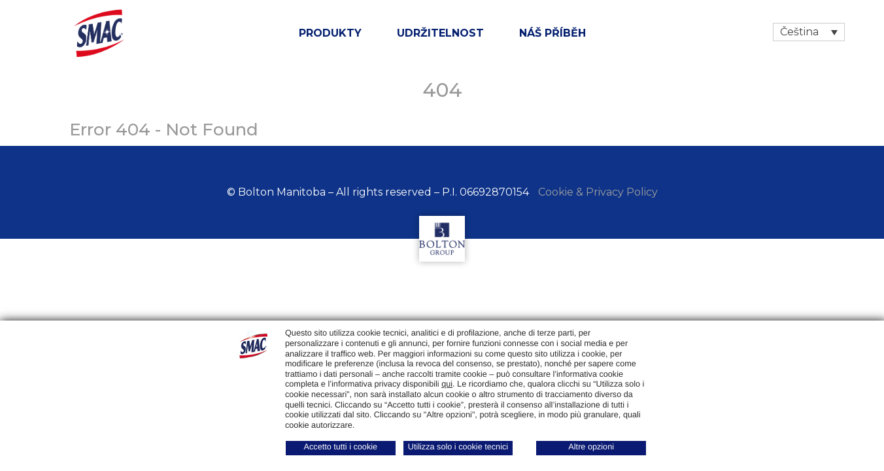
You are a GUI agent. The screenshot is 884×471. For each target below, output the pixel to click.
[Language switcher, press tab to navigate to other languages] (809, 32)
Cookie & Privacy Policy (598, 192)
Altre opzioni (591, 446)
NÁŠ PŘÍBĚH (552, 33)
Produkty (330, 33)
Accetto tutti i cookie (341, 446)
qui (446, 384)
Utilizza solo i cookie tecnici (458, 446)
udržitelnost (440, 33)
